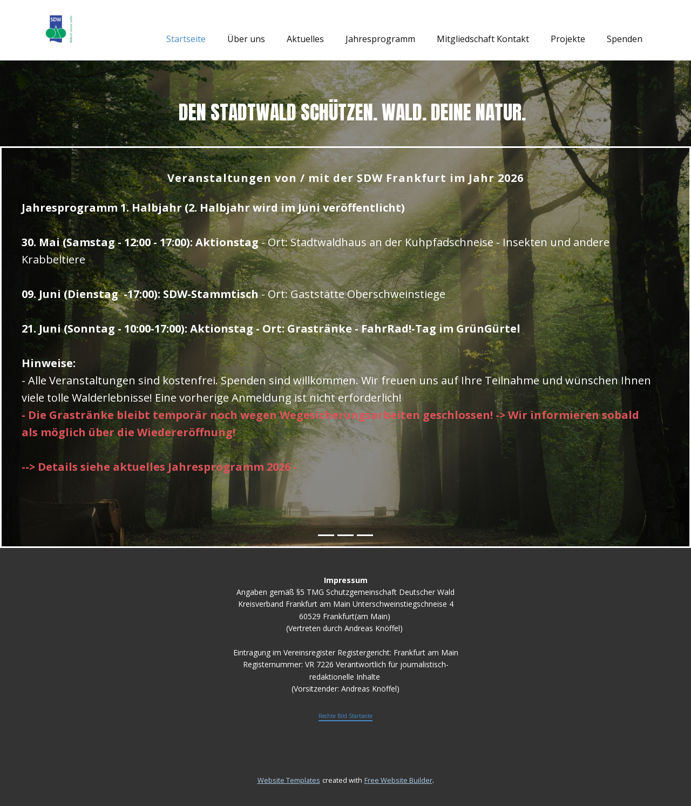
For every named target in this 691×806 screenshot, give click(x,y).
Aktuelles (305, 39)
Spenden (624, 39)
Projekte (568, 39)
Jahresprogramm (380, 39)
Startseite (186, 39)
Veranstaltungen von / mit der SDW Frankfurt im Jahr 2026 (345, 178)
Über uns (246, 39)
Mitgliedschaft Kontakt (483, 39)
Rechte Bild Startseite (345, 716)
